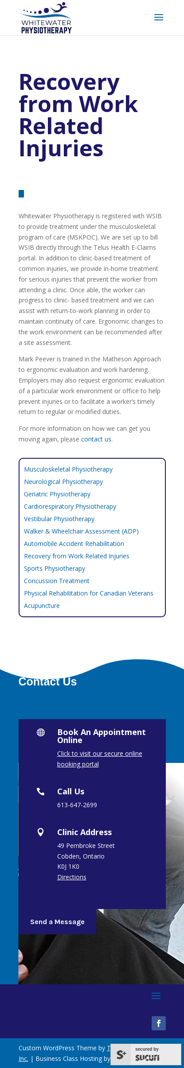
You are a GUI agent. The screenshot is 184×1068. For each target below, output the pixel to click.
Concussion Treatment (57, 581)
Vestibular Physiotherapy (59, 519)
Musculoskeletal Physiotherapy (68, 469)
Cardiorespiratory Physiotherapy (70, 506)
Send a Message (57, 921)
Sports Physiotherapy (54, 568)
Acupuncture (42, 605)
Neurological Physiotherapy (63, 481)
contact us (96, 439)
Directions (71, 877)
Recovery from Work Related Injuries (76, 556)
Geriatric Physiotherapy (57, 494)
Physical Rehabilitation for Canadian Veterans (88, 593)
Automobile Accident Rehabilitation (74, 543)
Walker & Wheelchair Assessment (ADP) (81, 531)
